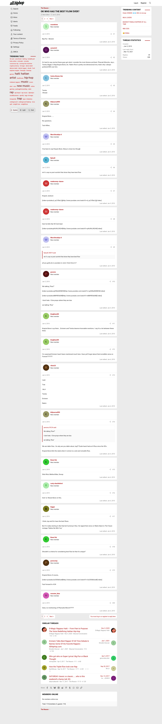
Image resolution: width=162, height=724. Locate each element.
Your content (17, 34)
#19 (113, 570)
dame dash (29, 66)
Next (51, 19)
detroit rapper (22, 68)
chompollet (52, 661)
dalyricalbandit (53, 681)
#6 (114, 167)
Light (23, 110)
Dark (31, 110)
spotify (22, 95)
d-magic (22, 66)
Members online (50, 694)
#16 (113, 493)
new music (23, 85)
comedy (26, 61)
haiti (17, 73)
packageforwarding (21, 89)
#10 (113, 281)
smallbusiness (14, 95)
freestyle (23, 70)
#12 (113, 349)
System (14, 110)
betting (25, 59)
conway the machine (25, 63)
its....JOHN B (105, 678)
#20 (113, 603)
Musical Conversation (80, 634)
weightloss (24, 104)
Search (14, 9)
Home (14, 13)
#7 (114, 191)
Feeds (14, 26)
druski (29, 68)
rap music (24, 92)
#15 (113, 469)
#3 (114, 85)
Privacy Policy (17, 43)
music (24, 81)
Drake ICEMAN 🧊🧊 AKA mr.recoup (134, 13)
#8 (114, 219)
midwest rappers (15, 82)
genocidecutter (105, 658)
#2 (114, 57)
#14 (113, 422)
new (14, 86)
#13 (113, 375)
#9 (114, 247)
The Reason (69, 661)
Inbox (14, 17)
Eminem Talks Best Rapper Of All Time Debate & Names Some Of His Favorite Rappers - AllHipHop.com (69, 644)
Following (15, 30)
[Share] (111, 34)
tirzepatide (13, 99)
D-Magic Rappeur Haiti (56, 634)
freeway (28, 70)
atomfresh (18, 59)
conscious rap (14, 63)
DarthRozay (53, 669)
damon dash (13, 68)
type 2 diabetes (27, 99)
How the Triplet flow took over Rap (63, 667)
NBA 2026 (126, 28)
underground (14, 102)
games (12, 74)
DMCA (14, 52)
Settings (15, 47)
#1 (114, 34)
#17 (113, 516)
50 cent (12, 59)
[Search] (150, 3)
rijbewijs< (31, 92)
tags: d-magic (29, 95)
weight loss (16, 104)
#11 (113, 323)
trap (19, 98)
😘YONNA (126, 33)
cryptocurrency (14, 66)
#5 (114, 144)
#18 (113, 547)
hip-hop (28, 77)
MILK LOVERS (127, 17)
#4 (114, 111)
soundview (54, 25)
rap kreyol (17, 92)
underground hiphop (24, 102)
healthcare (20, 78)
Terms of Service (18, 38)
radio (29, 89)
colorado (20, 61)
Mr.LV (108, 668)
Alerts (14, 22)
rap (12, 92)
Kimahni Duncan (54, 649)
